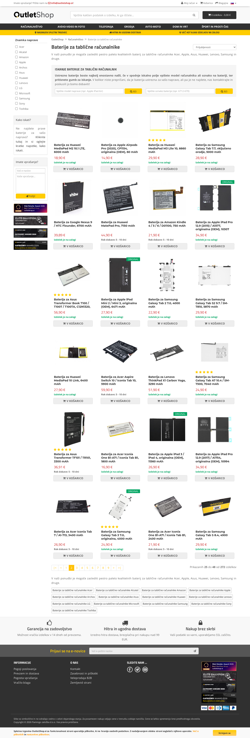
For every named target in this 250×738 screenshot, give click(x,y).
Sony (20, 103)
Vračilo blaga (22, 681)
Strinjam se (225, 733)
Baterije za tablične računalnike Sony (211, 603)
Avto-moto (153, 26)
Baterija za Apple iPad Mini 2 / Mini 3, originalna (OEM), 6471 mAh (119, 302)
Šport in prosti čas (215, 26)
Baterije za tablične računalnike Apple (209, 589)
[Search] (194, 15)
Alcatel (21, 52)
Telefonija (106, 26)
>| (119, 567)
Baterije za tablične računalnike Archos (74, 596)
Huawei (21, 78)
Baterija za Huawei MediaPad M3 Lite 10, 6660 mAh (167, 147)
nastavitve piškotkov (38, 734)
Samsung (22, 98)
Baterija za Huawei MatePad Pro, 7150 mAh (118, 223)
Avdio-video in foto (71, 26)
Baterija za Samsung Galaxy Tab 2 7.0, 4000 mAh (164, 302)
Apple (20, 62)
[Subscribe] (195, 650)
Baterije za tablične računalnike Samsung (165, 603)
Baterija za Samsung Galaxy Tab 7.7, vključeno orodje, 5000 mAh (213, 147)
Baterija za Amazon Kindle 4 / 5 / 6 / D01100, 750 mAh (167, 223)
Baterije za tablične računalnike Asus (119, 596)
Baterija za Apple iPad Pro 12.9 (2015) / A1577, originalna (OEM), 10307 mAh (214, 227)
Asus (20, 72)
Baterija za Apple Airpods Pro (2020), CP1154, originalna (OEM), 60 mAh (119, 147)
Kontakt (75, 668)
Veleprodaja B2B (81, 677)
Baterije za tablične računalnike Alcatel (117, 589)
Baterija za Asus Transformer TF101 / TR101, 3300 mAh (72, 457)
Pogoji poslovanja (25, 668)
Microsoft (22, 93)
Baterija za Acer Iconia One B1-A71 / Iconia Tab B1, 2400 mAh (167, 534)
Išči (133, 91)
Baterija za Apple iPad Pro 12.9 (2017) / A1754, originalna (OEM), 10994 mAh (214, 459)
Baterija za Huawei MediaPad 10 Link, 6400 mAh (71, 379)
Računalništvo (31, 26)
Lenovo (21, 83)
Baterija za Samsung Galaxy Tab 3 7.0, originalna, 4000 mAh (116, 534)
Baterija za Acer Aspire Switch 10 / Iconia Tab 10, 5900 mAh (118, 379)
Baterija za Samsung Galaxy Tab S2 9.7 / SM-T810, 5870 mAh (212, 302)
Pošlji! (30, 196)
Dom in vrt (180, 26)
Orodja (129, 26)
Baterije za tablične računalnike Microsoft (116, 603)
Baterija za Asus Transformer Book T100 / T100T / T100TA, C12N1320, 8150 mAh (72, 304)
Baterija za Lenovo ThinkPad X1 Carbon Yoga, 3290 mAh (167, 379)
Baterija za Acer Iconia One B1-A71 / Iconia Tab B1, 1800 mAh (120, 457)
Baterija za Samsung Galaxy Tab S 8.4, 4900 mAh (212, 534)
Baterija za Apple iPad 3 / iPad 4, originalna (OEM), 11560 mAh (166, 457)
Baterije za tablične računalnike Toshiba (74, 609)
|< (54, 567)
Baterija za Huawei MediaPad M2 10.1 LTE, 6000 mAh (69, 147)
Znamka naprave (26, 40)
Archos (21, 67)
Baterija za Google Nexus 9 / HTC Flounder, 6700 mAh (73, 223)
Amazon (22, 57)
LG (18, 88)
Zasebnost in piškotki (84, 672)
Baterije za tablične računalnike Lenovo (210, 596)
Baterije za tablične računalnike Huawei (163, 596)
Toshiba (21, 109)
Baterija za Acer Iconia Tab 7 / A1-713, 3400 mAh (73, 532)
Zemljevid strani (80, 681)
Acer (19, 47)
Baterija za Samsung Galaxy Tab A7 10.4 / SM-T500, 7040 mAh (213, 379)
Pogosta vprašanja (26, 677)
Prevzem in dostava (26, 672)
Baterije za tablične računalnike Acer (72, 589)
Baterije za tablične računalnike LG (71, 603)
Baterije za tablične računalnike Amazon (164, 589)
